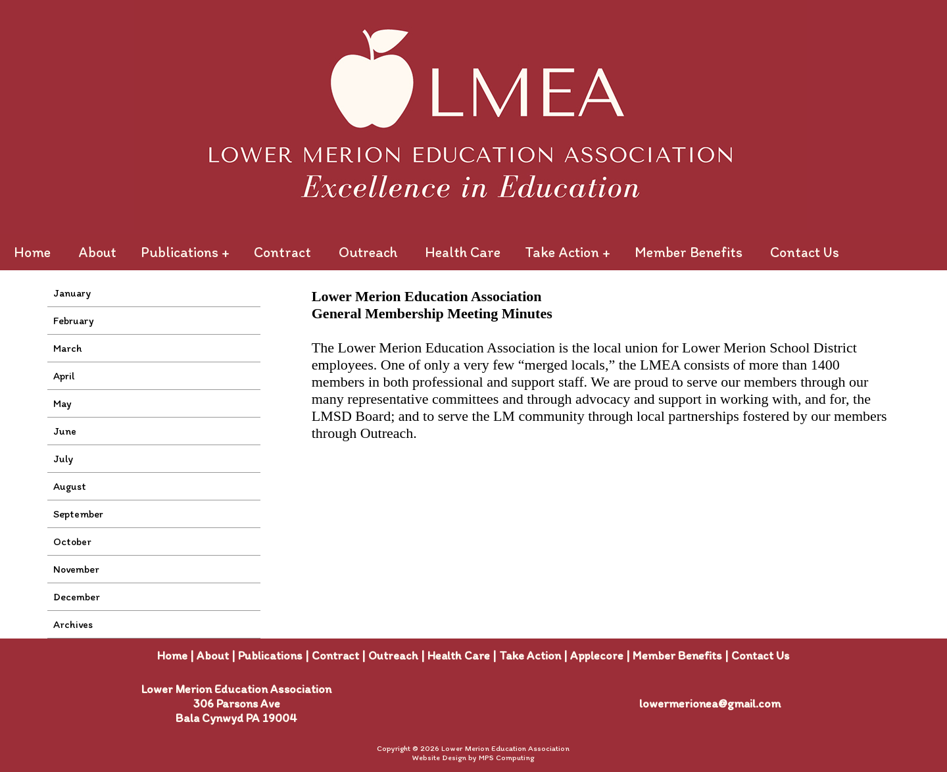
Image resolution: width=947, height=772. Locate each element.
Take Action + (567, 252)
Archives (73, 624)
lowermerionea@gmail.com (710, 703)
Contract (282, 252)
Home (32, 252)
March (67, 348)
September (78, 514)
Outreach (368, 252)
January (72, 293)
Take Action (530, 655)
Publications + (185, 252)
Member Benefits (688, 252)
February (73, 320)
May (62, 403)
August (69, 486)
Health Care (462, 252)
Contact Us (804, 252)
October (72, 541)
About (97, 252)
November (76, 569)
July (63, 458)
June (64, 431)
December (76, 597)
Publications (270, 655)
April (63, 376)
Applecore (596, 655)
